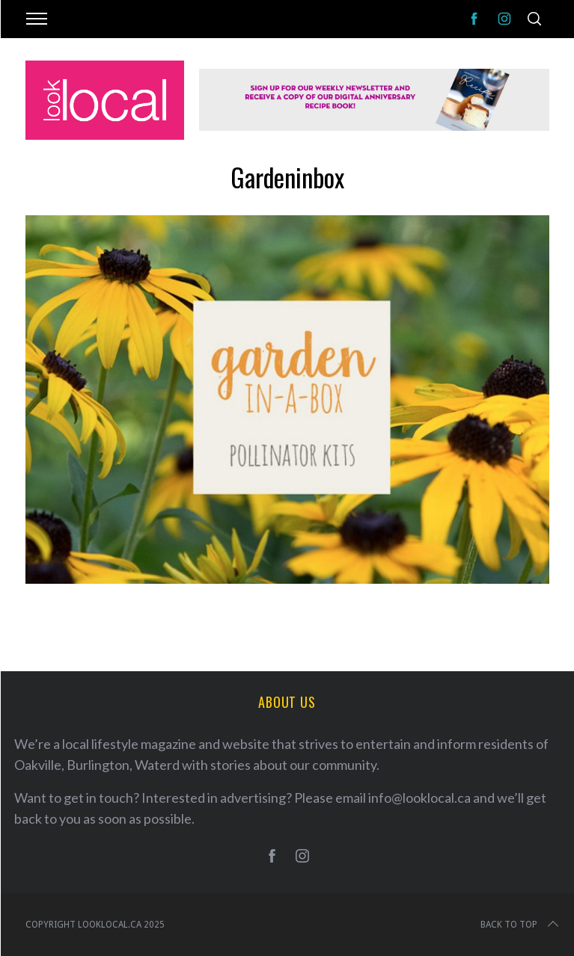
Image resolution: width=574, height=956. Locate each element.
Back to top (520, 924)
